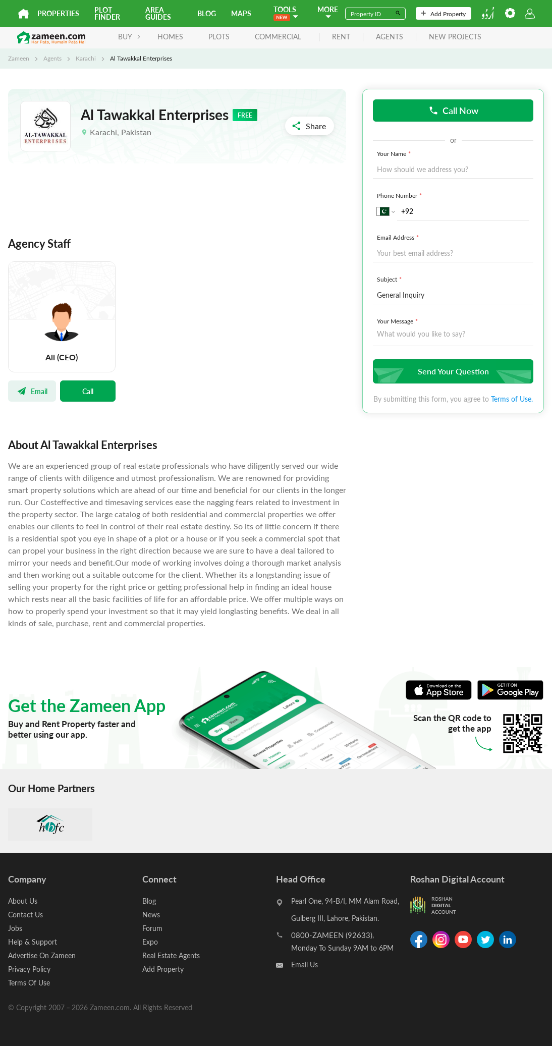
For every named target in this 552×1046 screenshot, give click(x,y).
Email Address (399, 237)
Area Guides (158, 13)
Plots (219, 36)
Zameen (18, 58)
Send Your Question (452, 371)
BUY (129, 36)
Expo (150, 942)
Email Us (304, 964)
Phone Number (400, 195)
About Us (22, 901)
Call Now (453, 110)
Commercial (278, 36)
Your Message (398, 321)
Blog (206, 13)
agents (389, 37)
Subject (390, 279)
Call (87, 391)
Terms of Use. (512, 399)
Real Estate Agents (171, 955)
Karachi (86, 58)
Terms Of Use (29, 982)
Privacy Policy (29, 969)
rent (341, 37)
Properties (58, 13)
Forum (152, 928)
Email (32, 391)
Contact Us (25, 914)
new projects (455, 37)
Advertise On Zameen (42, 955)
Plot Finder (107, 13)
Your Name (395, 153)
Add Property (443, 14)
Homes (170, 36)
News (151, 914)
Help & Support (32, 942)
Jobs (15, 928)
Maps (241, 13)
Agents (52, 58)
